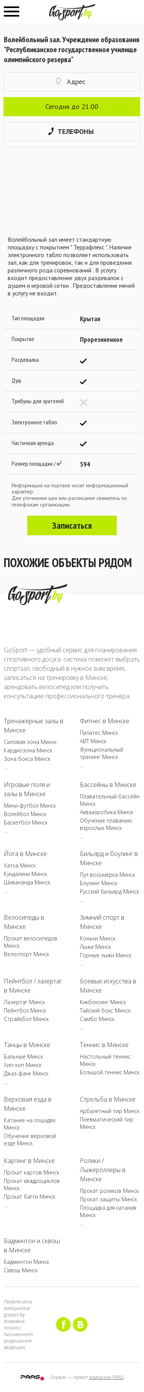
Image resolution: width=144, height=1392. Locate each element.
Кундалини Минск (25, 873)
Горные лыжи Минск (105, 955)
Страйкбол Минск (26, 1019)
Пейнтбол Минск (25, 1010)
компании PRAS (106, 1377)
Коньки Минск (97, 938)
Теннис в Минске (104, 1045)
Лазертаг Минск (24, 1002)
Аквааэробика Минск (106, 812)
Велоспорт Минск (26, 954)
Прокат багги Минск (29, 1196)
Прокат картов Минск (31, 1172)
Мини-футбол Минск (30, 805)
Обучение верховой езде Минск (30, 1139)
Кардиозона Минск (28, 750)
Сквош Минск (21, 1270)
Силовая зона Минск (30, 741)
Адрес (70, 81)
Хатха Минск (20, 865)
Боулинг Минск (98, 883)
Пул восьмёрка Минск (107, 874)
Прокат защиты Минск (108, 1199)
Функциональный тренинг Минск (101, 753)
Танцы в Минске (27, 1045)
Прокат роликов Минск (109, 1190)
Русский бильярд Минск (109, 891)
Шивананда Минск (27, 882)
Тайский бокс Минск (105, 1010)
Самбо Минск (97, 1019)
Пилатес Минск (99, 732)
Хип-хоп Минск (22, 1065)
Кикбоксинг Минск (103, 1002)
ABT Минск (93, 741)
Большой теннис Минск (109, 1072)
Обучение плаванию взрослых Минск (106, 824)
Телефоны (71, 131)
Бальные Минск (23, 1056)
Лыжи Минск (95, 946)
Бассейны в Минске (108, 784)
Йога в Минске (25, 853)
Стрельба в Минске (108, 1099)
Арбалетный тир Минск (109, 1111)
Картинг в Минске (29, 1160)
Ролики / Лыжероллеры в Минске (103, 1169)
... (5, 767)
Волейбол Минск (25, 814)
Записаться (72, 525)
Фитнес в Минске (104, 721)
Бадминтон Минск (26, 1261)
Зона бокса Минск (27, 758)
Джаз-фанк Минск (26, 1073)
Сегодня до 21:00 (71, 106)
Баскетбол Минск (26, 822)
